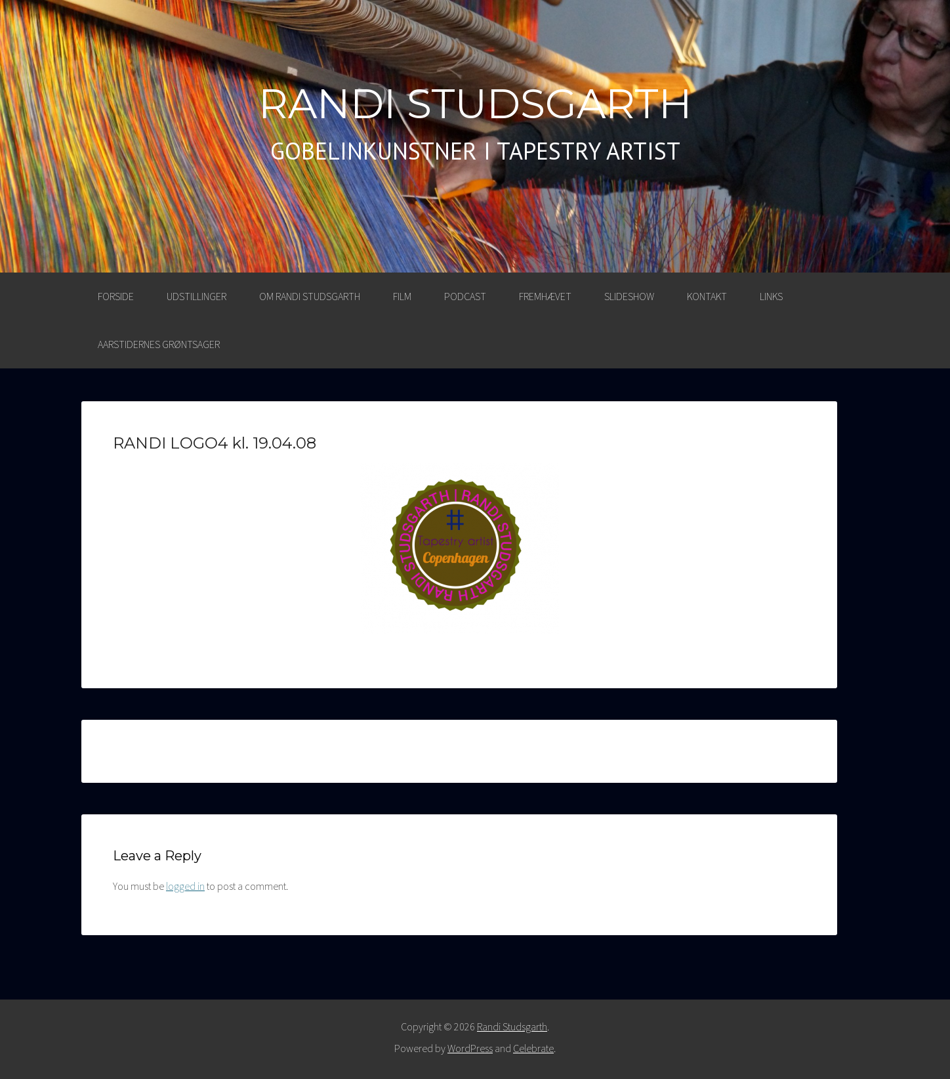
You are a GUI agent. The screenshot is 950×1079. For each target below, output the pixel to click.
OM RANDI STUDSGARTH (309, 296)
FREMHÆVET (545, 296)
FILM (402, 296)
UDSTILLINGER (196, 296)
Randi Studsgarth (475, 103)
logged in (185, 885)
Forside (116, 296)
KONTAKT (707, 296)
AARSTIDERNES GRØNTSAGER (159, 344)
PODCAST (465, 296)
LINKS (771, 296)
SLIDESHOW (629, 296)
